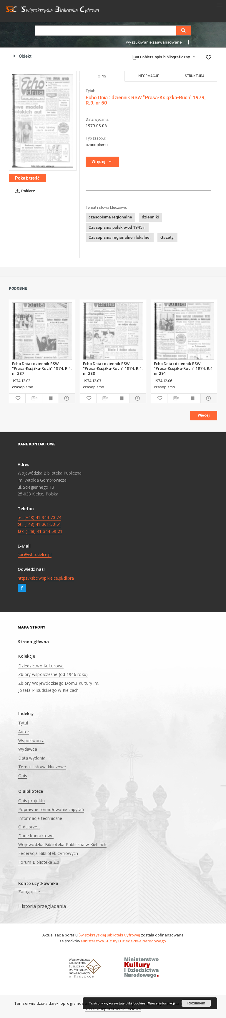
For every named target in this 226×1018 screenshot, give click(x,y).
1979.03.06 (96, 125)
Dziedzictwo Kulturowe (41, 666)
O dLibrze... (29, 827)
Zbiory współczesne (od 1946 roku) (53, 674)
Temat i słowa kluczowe (42, 767)
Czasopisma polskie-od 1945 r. (117, 227)
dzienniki (150, 217)
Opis (22, 775)
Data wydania (31, 758)
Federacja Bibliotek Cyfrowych (48, 853)
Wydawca (27, 749)
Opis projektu (31, 800)
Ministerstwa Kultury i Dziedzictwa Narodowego (123, 941)
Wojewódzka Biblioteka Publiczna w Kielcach (62, 844)
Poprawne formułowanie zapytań (51, 809)
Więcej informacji (161, 1003)
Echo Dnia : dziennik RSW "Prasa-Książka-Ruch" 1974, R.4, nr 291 (184, 368)
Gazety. (167, 237)
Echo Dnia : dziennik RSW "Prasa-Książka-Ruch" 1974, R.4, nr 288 (113, 368)
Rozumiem (196, 1003)
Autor (23, 732)
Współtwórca (31, 740)
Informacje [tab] (148, 76)
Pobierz (24, 191)
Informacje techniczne (40, 818)
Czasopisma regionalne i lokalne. (120, 237)
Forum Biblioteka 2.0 (38, 862)
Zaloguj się (29, 891)
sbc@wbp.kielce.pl (34, 554)
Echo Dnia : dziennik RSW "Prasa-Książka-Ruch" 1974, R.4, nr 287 (42, 368)
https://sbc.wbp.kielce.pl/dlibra (46, 578)
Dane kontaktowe (36, 835)
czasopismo (97, 144)
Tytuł (23, 723)
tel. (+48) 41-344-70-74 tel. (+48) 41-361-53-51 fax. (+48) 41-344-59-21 (40, 524)
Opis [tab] (102, 76)
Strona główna (33, 641)
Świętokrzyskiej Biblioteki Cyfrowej (109, 935)
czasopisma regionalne (110, 217)
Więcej (204, 415)
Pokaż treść (27, 178)
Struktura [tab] (195, 76)
